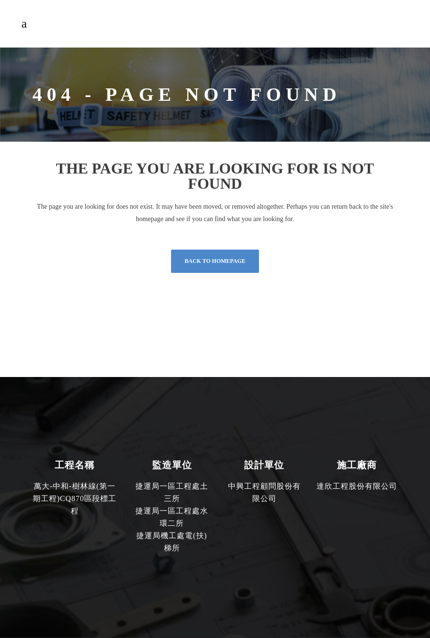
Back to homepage (214, 261)
